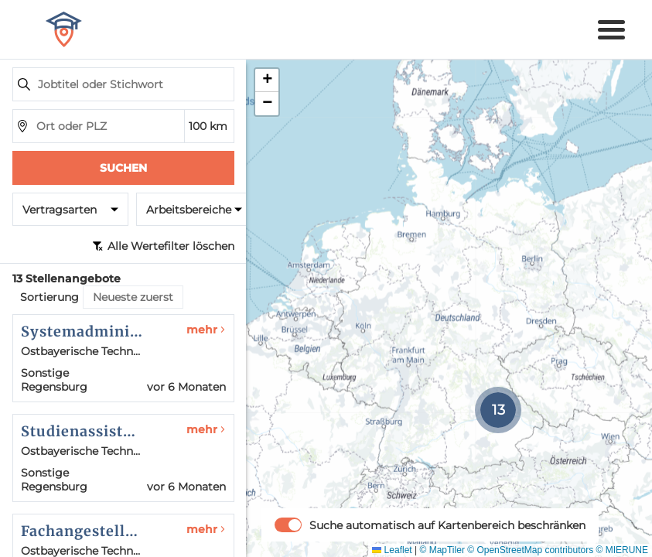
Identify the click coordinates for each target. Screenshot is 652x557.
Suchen (123, 168)
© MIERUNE (622, 550)
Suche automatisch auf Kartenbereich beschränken (447, 525)
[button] (498, 410)
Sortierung (49, 297)
